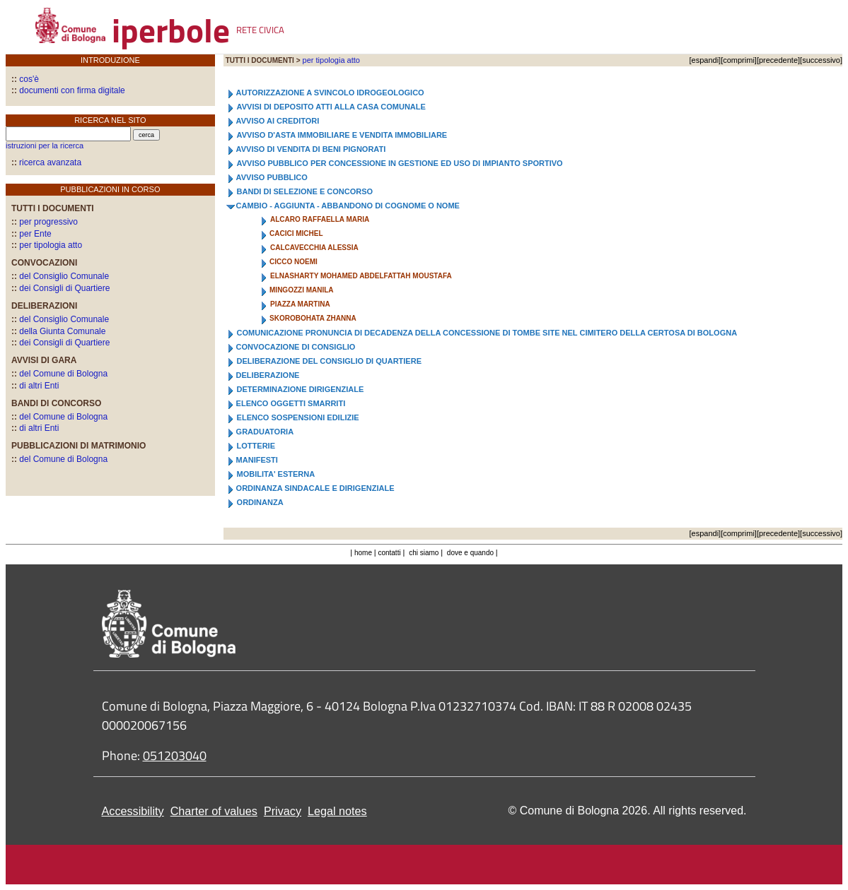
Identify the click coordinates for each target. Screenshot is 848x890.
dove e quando (470, 553)
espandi (705, 60)
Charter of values (213, 811)
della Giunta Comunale (58, 331)
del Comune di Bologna (59, 374)
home (363, 553)
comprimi (739, 60)
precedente (778, 60)
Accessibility (133, 811)
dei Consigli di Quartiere (60, 288)
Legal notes (337, 811)
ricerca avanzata (50, 162)
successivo (821, 60)
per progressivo (44, 222)
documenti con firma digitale (68, 90)
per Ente (31, 234)
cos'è (25, 79)
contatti (389, 553)
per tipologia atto (46, 245)
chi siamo (424, 553)
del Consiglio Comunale (60, 276)
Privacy (282, 811)
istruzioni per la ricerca (44, 145)
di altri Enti (35, 386)
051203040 (175, 755)
